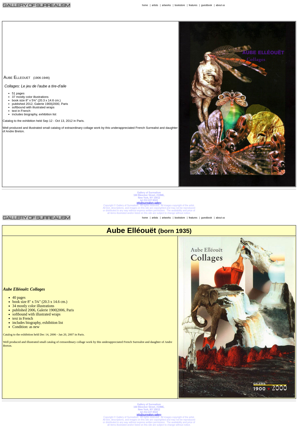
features (193, 5)
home (145, 5)
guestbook (206, 5)
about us (220, 5)
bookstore (180, 5)
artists (155, 5)
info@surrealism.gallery (149, 203)
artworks (166, 5)
